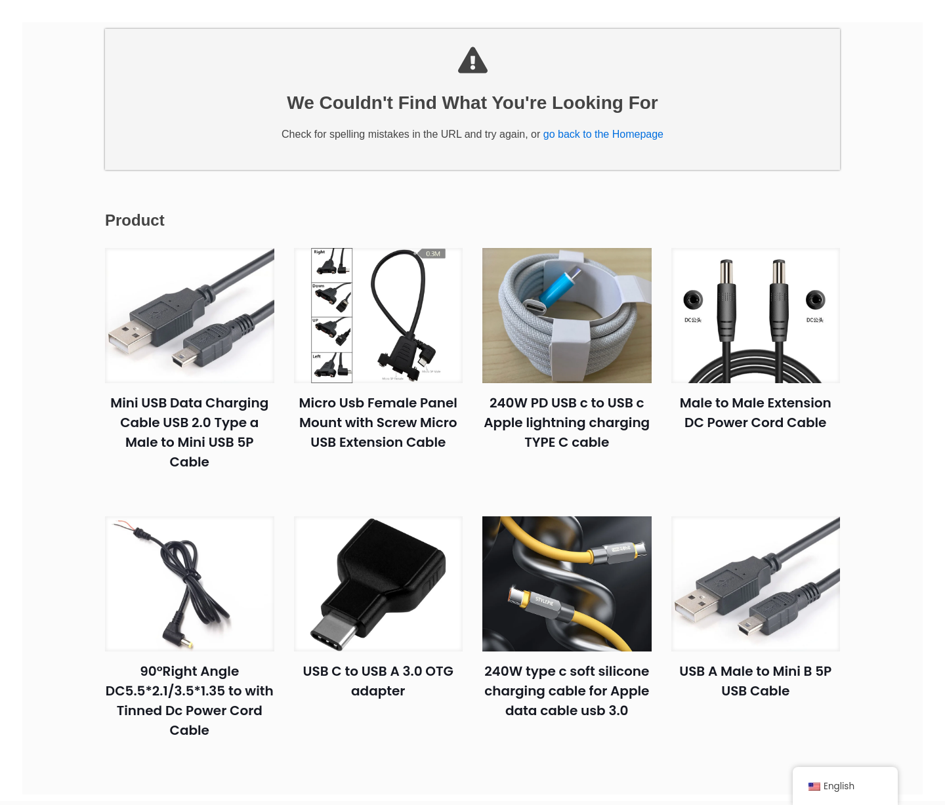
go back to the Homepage (603, 144)
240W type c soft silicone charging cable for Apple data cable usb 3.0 (566, 701)
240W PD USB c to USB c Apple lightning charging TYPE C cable (567, 433)
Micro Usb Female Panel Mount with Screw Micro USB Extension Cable (378, 433)
